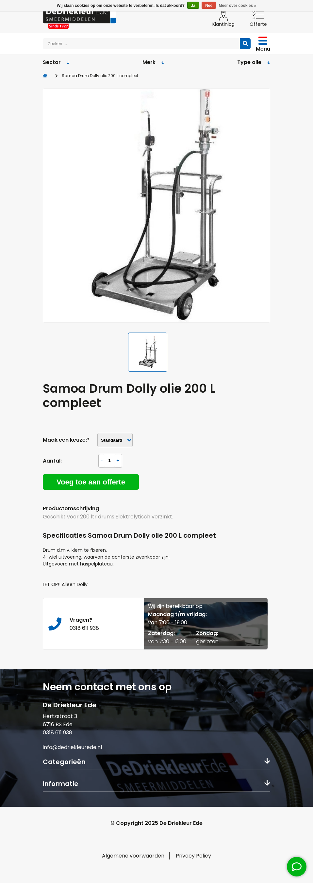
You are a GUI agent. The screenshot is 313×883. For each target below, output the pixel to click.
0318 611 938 (57, 732)
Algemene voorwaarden (133, 855)
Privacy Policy (193, 855)
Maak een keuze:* (66, 440)
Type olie (253, 62)
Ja (193, 5)
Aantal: (52, 461)
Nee (208, 5)
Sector (56, 62)
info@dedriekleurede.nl (72, 747)
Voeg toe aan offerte (91, 482)
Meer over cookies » (237, 5)
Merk (153, 62)
